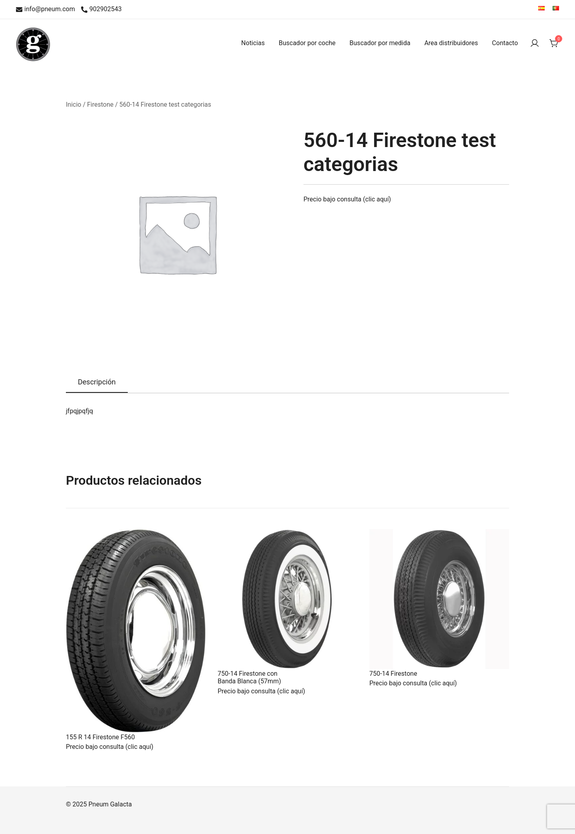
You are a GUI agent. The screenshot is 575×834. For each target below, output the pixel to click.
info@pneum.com (45, 9)
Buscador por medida (379, 43)
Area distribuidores (451, 43)
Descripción (97, 382)
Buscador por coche (307, 43)
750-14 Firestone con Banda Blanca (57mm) (249, 677)
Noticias (253, 43)
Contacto (505, 43)
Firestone (100, 104)
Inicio (73, 104)
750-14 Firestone (393, 673)
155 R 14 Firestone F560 (100, 737)
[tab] (97, 382)
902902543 (101, 9)
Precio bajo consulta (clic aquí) (347, 199)
